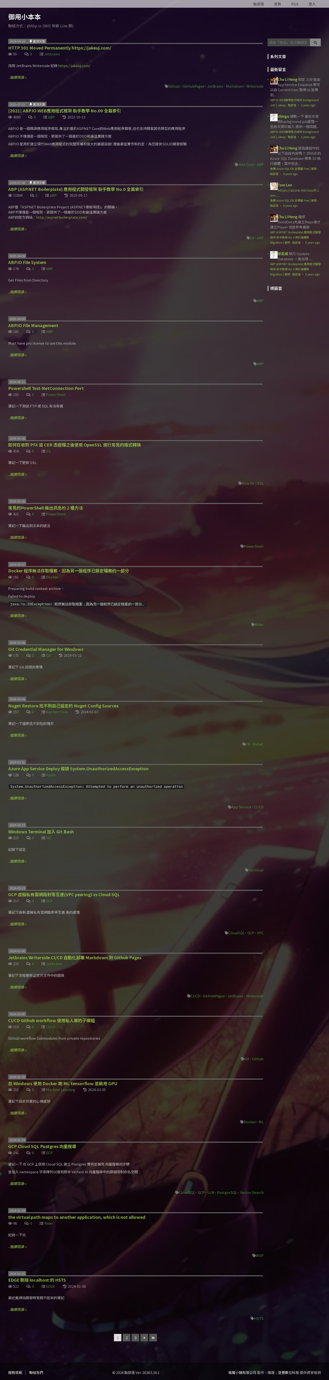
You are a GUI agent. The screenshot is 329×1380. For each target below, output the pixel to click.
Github (174, 86)
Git (48, 655)
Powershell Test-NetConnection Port (46, 388)
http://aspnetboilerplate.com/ (61, 217)
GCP (49, 900)
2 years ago (308, 105)
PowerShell (56, 394)
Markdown (234, 86)
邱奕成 (283, 253)
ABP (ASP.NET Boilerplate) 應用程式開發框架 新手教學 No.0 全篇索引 (75, 189)
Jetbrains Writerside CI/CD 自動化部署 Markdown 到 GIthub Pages (74, 957)
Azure (51, 774)
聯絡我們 (36, 1372)
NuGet (258, 744)
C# (252, 237)
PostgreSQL (227, 1192)
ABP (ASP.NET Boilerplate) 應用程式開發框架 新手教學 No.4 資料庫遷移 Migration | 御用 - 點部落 (295, 237)
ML (261, 1121)
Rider (259, 624)
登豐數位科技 (288, 1372)
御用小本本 (24, 16)
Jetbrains (52, 53)
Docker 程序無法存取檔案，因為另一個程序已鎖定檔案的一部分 (68, 570)
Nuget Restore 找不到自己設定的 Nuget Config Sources (63, 705)
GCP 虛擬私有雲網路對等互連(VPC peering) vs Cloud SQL (64, 894)
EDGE (50, 1286)
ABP (51, 116)
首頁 (277, 3)
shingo (283, 116)
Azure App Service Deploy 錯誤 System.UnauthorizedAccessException (78, 768)
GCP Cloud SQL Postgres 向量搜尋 (42, 1146)
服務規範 (15, 1372)
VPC (260, 932)
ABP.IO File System (27, 262)
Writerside (255, 86)
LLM (210, 1192)
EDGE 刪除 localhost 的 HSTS (37, 1280)
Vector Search (252, 1192)
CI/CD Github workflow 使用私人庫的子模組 (51, 1020)
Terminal (256, 869)
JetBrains (215, 86)
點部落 (258, 3)
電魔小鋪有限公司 (242, 1372)
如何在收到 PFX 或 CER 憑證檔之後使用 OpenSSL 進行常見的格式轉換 (74, 445)
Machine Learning (60, 1089)
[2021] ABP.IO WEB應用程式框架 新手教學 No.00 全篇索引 (64, 110)
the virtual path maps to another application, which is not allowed (76, 1217)
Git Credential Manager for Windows (45, 649)
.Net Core (246, 164)
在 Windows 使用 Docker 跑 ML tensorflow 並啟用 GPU (62, 1083)
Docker (52, 576)
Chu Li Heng (287, 79)
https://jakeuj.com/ (74, 65)
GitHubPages (193, 86)
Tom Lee (285, 184)
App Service (241, 806)
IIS (48, 451)
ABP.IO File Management (33, 325)
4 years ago (290, 174)
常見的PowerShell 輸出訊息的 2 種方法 (45, 508)
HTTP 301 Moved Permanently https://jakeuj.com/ (59, 48)
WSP (260, 1255)
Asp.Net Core (57, 711)
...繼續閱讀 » (17, 77)
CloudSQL (236, 932)
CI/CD (259, 806)
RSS (294, 3)
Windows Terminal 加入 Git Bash (41, 831)
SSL (260, 483)
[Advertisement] (297, 328)
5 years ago (312, 242)
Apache (248, 483)
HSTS (259, 1318)
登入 (312, 3)
